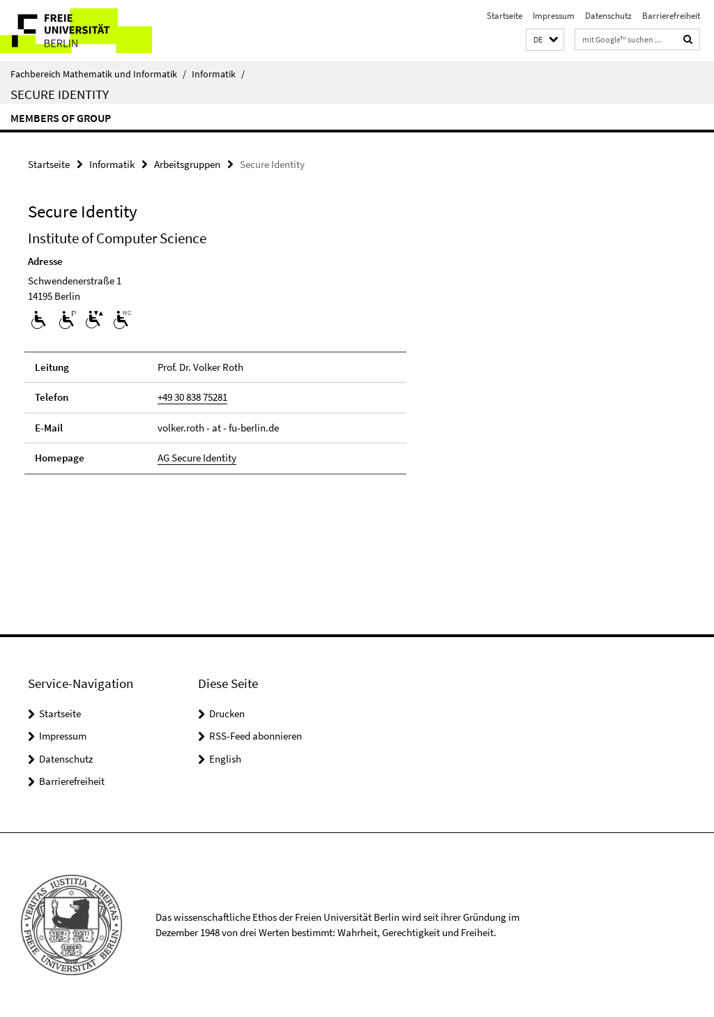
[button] (545, 40)
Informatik (218, 74)
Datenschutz (608, 16)
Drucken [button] (227, 713)
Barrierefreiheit (671, 16)
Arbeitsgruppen (187, 164)
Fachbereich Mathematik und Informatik (98, 74)
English (225, 758)
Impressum (554, 16)
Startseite (504, 16)
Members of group (60, 118)
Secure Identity (59, 94)
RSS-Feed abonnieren (255, 735)
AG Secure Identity (197, 457)
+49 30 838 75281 (192, 397)
